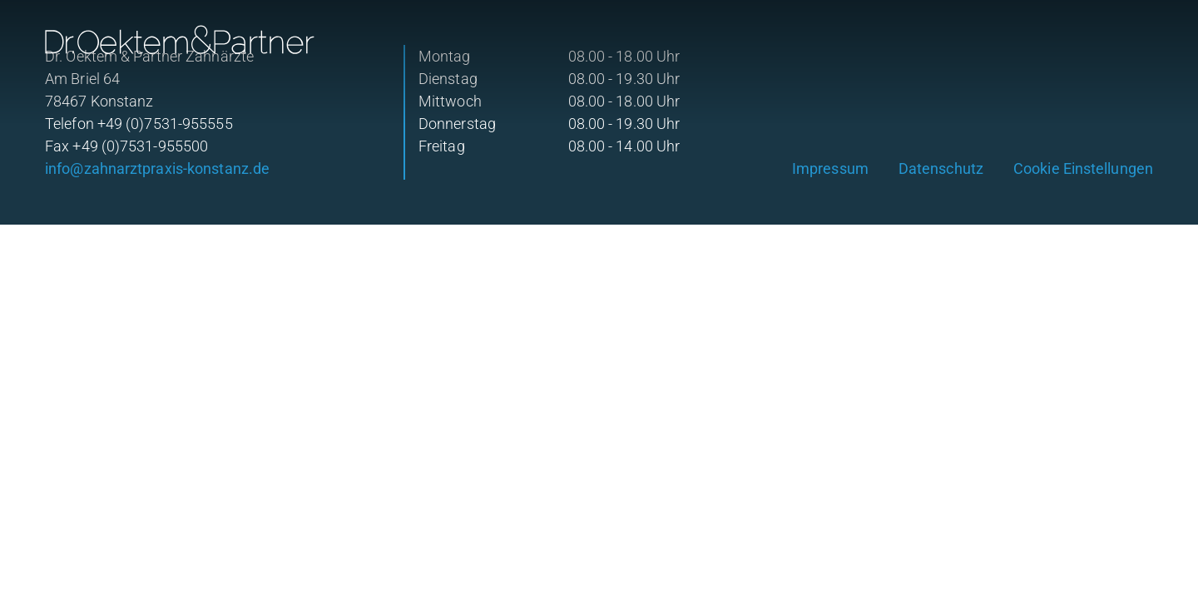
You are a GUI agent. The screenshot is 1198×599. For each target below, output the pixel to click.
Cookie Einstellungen (1083, 168)
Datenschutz (940, 168)
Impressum (830, 168)
